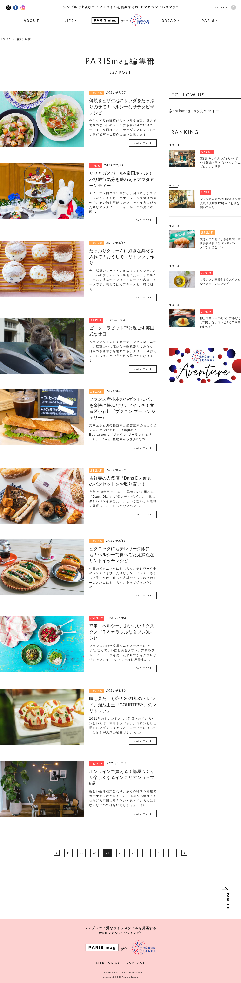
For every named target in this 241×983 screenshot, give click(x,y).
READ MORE (142, 143)
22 (81, 853)
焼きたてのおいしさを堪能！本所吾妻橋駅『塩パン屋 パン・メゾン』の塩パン (220, 243)
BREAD (170, 21)
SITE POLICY (108, 962)
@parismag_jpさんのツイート (196, 111)
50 (172, 853)
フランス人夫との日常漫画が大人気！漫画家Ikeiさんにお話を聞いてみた (220, 203)
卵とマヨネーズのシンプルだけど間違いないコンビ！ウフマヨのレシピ (220, 322)
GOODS (96, 618)
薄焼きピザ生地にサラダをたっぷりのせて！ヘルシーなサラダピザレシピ (121, 106)
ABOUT (32, 21)
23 (94, 853)
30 (146, 853)
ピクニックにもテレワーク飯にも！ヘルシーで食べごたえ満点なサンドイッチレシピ (121, 554)
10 (68, 853)
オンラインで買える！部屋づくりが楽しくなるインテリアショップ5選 (121, 777)
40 (159, 853)
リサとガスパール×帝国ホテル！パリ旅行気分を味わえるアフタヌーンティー (121, 179)
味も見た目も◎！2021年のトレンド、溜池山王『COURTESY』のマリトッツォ (123, 704)
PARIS (209, 21)
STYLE (96, 320)
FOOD (95, 166)
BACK (57, 853)
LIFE (71, 21)
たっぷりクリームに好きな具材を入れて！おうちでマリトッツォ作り (121, 256)
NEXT (184, 853)
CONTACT (136, 962)
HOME (5, 39)
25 (120, 853)
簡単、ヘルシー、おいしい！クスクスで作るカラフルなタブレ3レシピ (121, 632)
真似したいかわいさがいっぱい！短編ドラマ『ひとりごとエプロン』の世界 (220, 162)
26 (133, 853)
